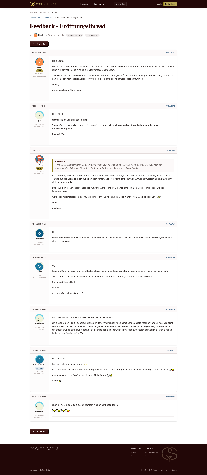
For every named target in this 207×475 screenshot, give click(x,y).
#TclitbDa (170, 397)
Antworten (39, 44)
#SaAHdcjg (170, 309)
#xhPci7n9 (170, 224)
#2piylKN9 (170, 150)
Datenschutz (45, 470)
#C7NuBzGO (170, 257)
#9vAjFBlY (170, 350)
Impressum (34, 470)
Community (44, 12)
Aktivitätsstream (151, 452)
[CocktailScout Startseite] (43, 4)
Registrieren (170, 4)
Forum (147, 456)
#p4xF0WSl (170, 53)
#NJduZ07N (170, 106)
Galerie (134, 456)
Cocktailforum (36, 17)
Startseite (33, 12)
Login (159, 4)
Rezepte (134, 452)
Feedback (49, 17)
